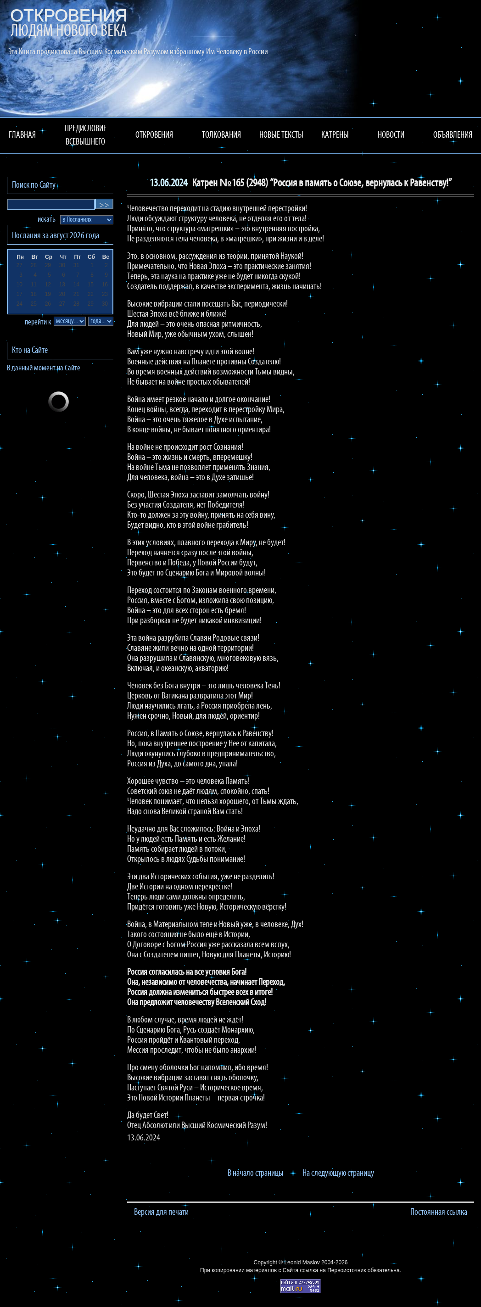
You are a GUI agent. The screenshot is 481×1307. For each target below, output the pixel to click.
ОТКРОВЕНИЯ (154, 135)
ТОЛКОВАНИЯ (221, 135)
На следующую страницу (338, 1173)
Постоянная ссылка (438, 1212)
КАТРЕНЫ (335, 135)
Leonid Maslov (301, 1262)
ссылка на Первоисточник (333, 1270)
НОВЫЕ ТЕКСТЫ (281, 135)
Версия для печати (161, 1212)
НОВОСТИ (391, 135)
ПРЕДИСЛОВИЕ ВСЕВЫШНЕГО (85, 135)
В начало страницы (256, 1173)
